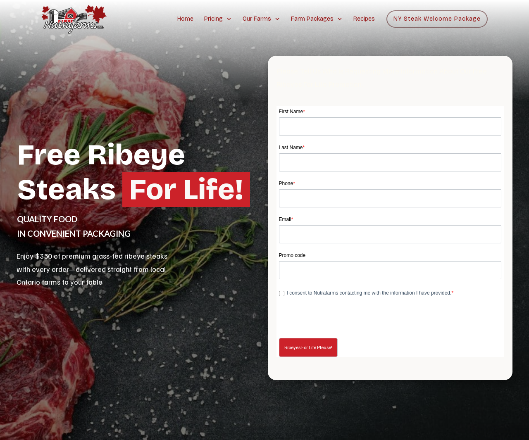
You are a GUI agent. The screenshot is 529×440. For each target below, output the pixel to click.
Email (286, 219)
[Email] (390, 234)
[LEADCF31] (390, 270)
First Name (292, 111)
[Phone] (390, 198)
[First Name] (390, 126)
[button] (308, 347)
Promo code (292, 255)
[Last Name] (390, 162)
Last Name (292, 147)
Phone (287, 183)
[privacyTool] (281, 293)
